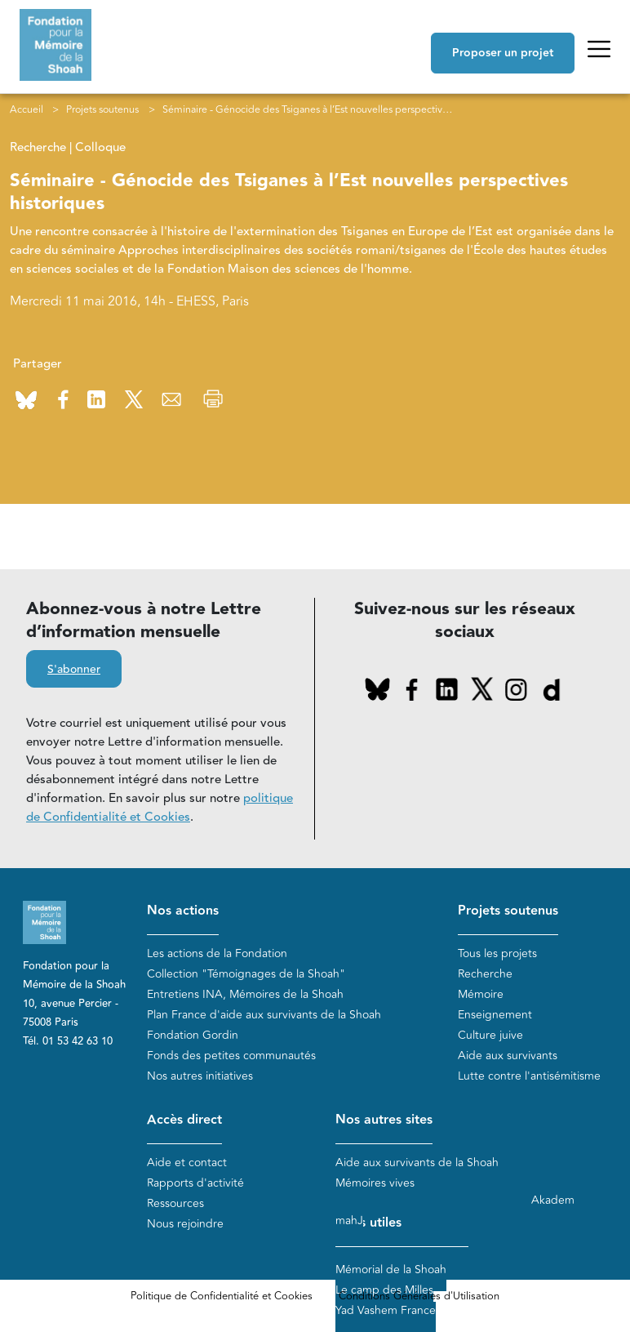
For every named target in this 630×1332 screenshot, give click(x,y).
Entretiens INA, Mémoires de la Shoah (245, 994)
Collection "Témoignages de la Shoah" (246, 973)
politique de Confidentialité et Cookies (159, 807)
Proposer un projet (502, 53)
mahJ (349, 1220)
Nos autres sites (384, 1120)
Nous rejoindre (185, 1223)
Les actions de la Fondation (217, 953)
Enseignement (495, 1014)
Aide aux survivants (507, 1055)
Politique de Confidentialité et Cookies (222, 1296)
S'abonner (73, 670)
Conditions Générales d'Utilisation (419, 1296)
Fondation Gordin (192, 1035)
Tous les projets (497, 953)
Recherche (485, 973)
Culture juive (490, 1035)
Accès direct (184, 1120)
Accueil (26, 109)
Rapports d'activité (195, 1183)
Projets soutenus (102, 109)
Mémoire (481, 994)
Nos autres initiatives (200, 1076)
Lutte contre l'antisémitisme (529, 1076)
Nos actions (183, 911)
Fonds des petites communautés (231, 1055)
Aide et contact (187, 1162)
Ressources (175, 1203)
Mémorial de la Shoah (390, 1269)
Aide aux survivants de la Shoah (417, 1162)
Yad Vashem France (385, 1310)
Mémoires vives (375, 1183)
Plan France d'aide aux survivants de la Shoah (264, 1014)
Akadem (553, 1200)
